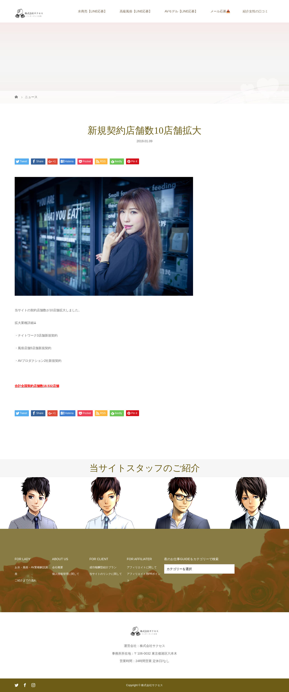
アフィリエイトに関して (142, 567)
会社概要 (57, 567)
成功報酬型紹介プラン (103, 567)
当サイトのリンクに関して (105, 573)
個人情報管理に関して (65, 573)
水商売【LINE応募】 (92, 11)
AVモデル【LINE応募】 (181, 11)
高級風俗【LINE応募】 (136, 11)
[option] (36, 503)
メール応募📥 (220, 11)
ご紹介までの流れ (25, 580)
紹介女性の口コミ (255, 11)
